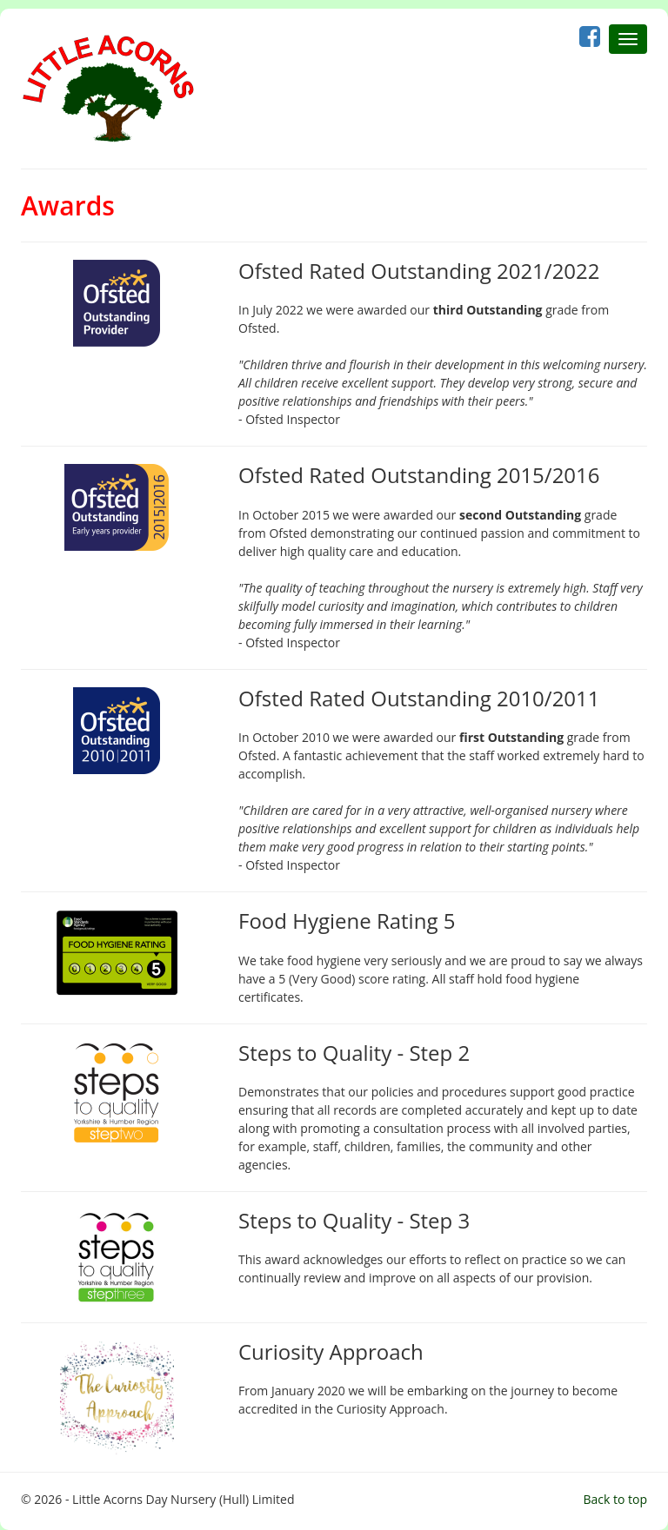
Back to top (615, 1499)
